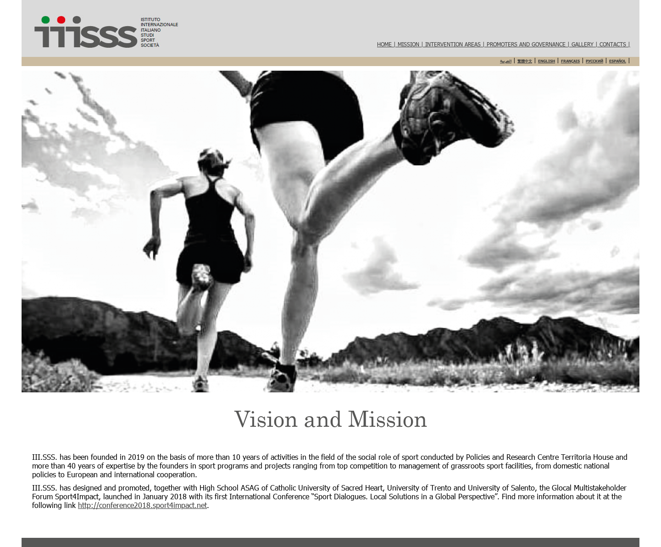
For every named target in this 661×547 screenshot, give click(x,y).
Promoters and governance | (529, 44)
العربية (505, 61)
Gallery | (586, 44)
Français (570, 61)
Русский (594, 61)
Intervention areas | (456, 44)
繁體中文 (524, 61)
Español (617, 61)
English (546, 61)
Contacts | (615, 44)
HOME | (387, 44)
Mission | (411, 44)
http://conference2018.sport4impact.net (142, 505)
